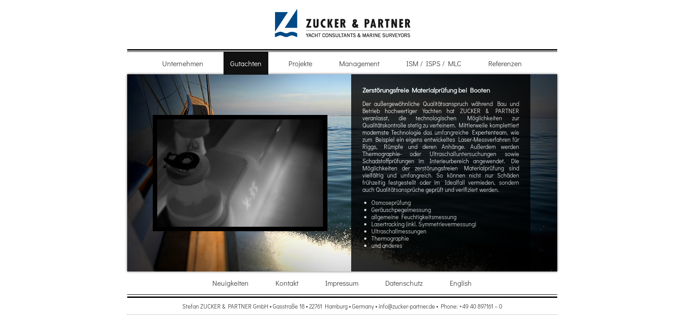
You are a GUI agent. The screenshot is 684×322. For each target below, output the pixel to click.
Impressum (341, 283)
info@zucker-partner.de (407, 306)
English (461, 283)
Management (359, 63)
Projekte (300, 63)
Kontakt (286, 283)
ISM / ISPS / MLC (433, 63)
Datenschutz (404, 283)
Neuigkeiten (230, 283)
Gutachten (246, 63)
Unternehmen (182, 63)
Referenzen (505, 63)
